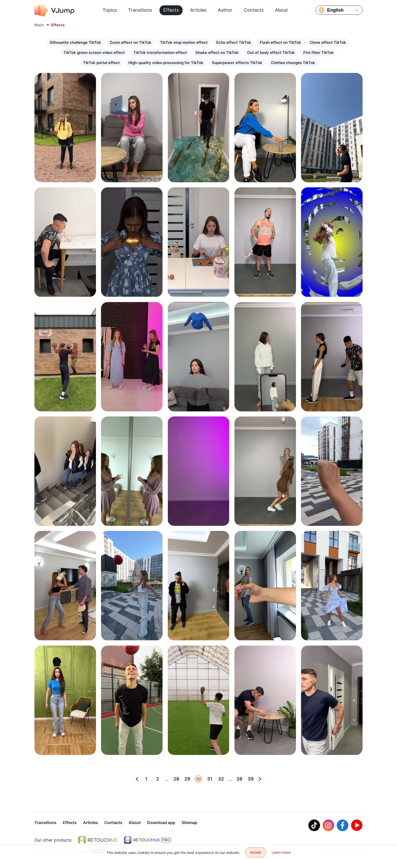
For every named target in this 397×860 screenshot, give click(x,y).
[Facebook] (342, 826)
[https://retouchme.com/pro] (147, 840)
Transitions (140, 10)
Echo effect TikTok (233, 42)
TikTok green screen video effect (94, 52)
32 (221, 779)
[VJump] (54, 10)
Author (225, 10)
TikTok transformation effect (160, 52)
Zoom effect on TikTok (130, 42)
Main (39, 25)
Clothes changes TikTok (293, 62)
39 (251, 779)
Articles (198, 10)
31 (209, 779)
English (335, 10)
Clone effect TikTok (328, 42)
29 (187, 779)
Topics (110, 10)
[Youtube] (357, 826)
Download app (161, 823)
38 (239, 779)
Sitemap (189, 823)
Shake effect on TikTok (217, 52)
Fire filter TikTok (318, 52)
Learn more (281, 852)
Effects (171, 10)
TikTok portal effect (101, 62)
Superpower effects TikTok (237, 62)
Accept (255, 852)
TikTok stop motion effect (184, 42)
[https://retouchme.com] (98, 840)
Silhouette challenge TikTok (75, 42)
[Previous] (137, 779)
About (281, 10)
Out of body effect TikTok (271, 52)
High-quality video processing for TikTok (165, 62)
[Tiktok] (314, 826)
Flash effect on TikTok (280, 42)
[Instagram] (328, 826)
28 (176, 779)
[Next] (260, 779)
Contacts (254, 10)
